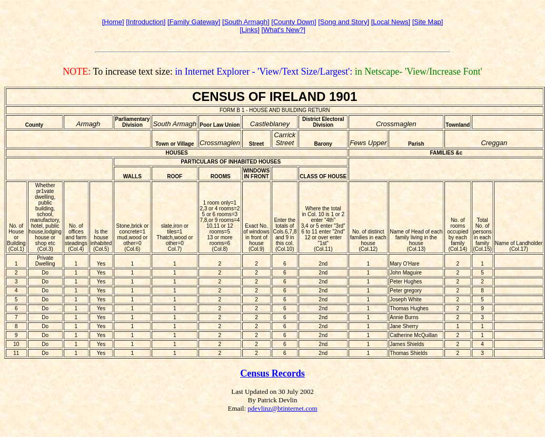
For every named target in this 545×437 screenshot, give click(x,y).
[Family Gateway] (193, 22)
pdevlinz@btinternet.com (282, 408)
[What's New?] (283, 30)
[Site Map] (427, 22)
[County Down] (293, 22)
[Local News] (390, 22)
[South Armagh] (246, 22)
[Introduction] (145, 22)
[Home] (113, 22)
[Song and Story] (343, 22)
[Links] (250, 30)
